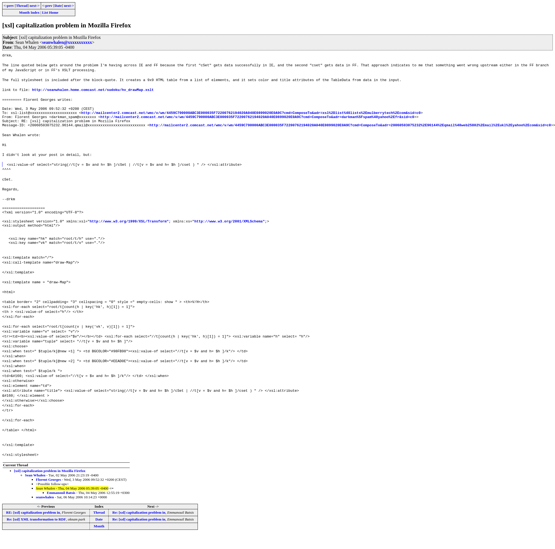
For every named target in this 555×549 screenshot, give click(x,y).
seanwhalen (45, 507)
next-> (34, 6)
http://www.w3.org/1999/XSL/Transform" (129, 227)
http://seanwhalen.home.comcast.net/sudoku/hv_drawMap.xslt (93, 89)
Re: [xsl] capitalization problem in (139, 522)
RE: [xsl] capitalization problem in (33, 522)
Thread (21, 6)
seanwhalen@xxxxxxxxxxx (67, 42)
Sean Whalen (35, 485)
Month (99, 536)
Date (58, 6)
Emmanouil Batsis (61, 503)
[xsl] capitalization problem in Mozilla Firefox (49, 481)
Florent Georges (48, 489)
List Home (50, 12)
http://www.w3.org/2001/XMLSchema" (229, 227)
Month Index (29, 12)
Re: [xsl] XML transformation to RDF (36, 529)
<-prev (9, 6)
